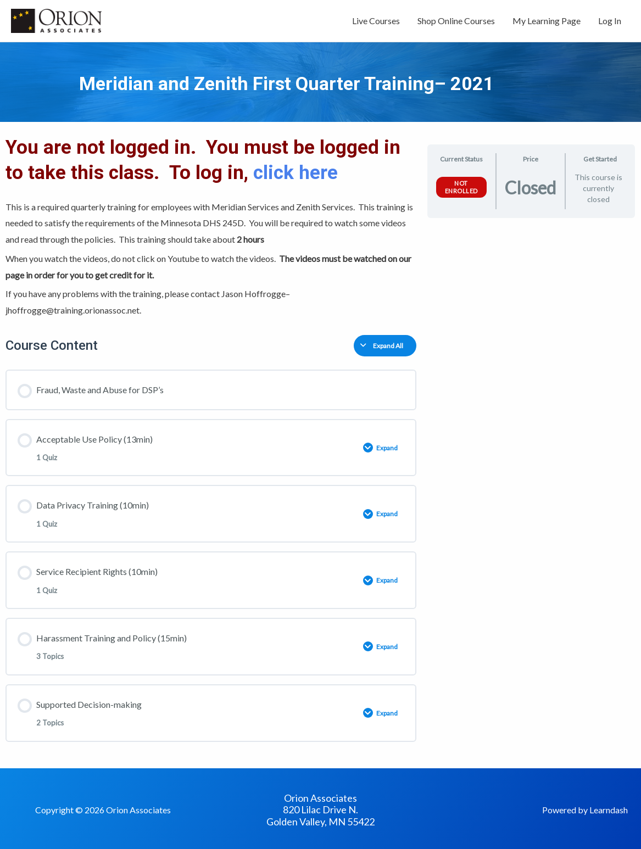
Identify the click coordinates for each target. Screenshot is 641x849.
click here (298, 172)
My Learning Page (546, 20)
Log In (609, 20)
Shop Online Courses (456, 20)
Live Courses (376, 20)
